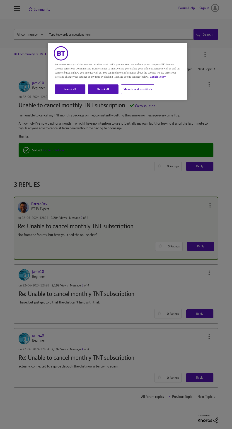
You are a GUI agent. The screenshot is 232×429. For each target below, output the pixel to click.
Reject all (103, 89)
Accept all (70, 89)
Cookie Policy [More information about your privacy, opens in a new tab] (158, 76)
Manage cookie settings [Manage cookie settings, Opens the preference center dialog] (137, 89)
